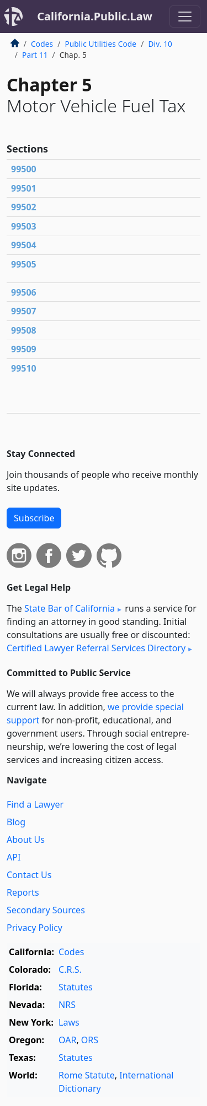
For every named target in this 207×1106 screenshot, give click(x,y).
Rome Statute (87, 1075)
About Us (26, 839)
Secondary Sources (46, 910)
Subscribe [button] (34, 518)
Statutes (76, 987)
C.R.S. (70, 969)
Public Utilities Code (100, 44)
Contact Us (29, 875)
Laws (69, 1022)
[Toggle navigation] (184, 17)
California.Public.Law (94, 16)
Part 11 (35, 55)
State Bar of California (69, 608)
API (13, 857)
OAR (67, 1040)
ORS (89, 1040)
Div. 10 (160, 44)
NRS (67, 1005)
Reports (23, 892)
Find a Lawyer (35, 804)
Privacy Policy (34, 928)
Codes (42, 44)
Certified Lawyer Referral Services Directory (96, 648)
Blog (16, 822)
